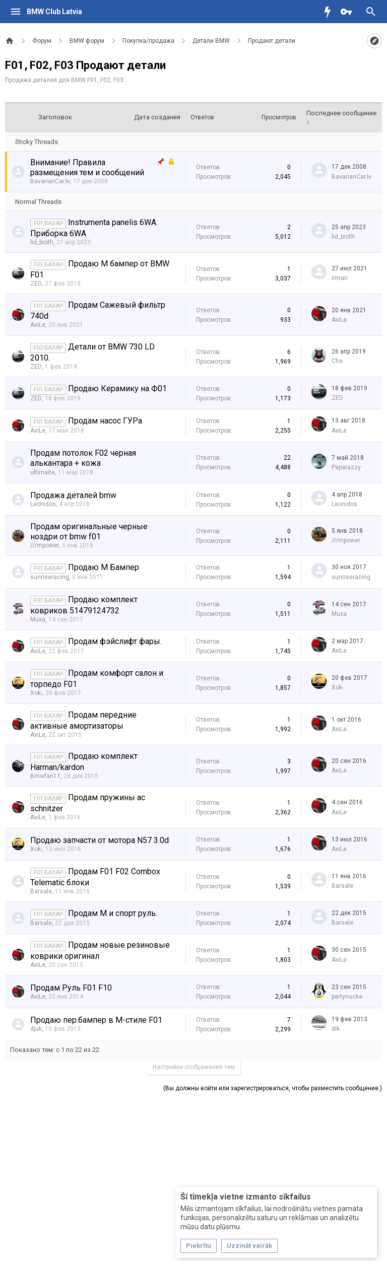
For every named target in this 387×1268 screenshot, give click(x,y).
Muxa (37, 619)
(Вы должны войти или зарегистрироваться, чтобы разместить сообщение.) (272, 1088)
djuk (36, 1028)
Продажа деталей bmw (73, 495)
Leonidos (43, 504)
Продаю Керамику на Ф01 (117, 388)
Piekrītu (198, 1245)
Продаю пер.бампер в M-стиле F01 (96, 1020)
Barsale (41, 891)
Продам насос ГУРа (105, 421)
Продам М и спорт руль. (112, 913)
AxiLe (37, 324)
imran (340, 277)
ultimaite (42, 472)
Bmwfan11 (45, 776)
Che (337, 361)
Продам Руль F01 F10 (71, 988)
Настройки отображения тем (194, 1067)
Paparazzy (346, 467)
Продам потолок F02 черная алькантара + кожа (83, 458)
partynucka (347, 996)
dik (336, 1028)
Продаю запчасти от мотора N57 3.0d (99, 840)
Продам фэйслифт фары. (115, 641)
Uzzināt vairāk (249, 1245)
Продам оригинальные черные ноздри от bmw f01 (89, 531)
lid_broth (41, 242)
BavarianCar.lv (50, 181)
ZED (36, 283)
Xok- (36, 692)
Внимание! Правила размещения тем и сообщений (87, 167)
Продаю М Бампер (103, 567)
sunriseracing (49, 577)
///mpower (44, 545)
